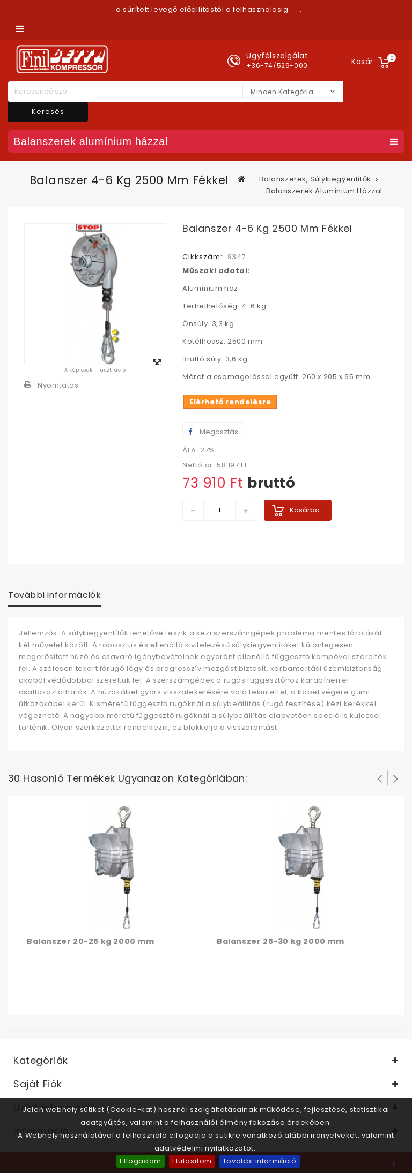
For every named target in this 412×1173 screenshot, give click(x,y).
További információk (54, 595)
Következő (396, 778)
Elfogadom (140, 1161)
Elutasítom (192, 1161)
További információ (260, 1161)
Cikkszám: (202, 257)
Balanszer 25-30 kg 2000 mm (280, 941)
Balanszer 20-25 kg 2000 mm (90, 941)
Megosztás (213, 432)
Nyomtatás (58, 385)
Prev (380, 778)
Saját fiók (37, 1084)
